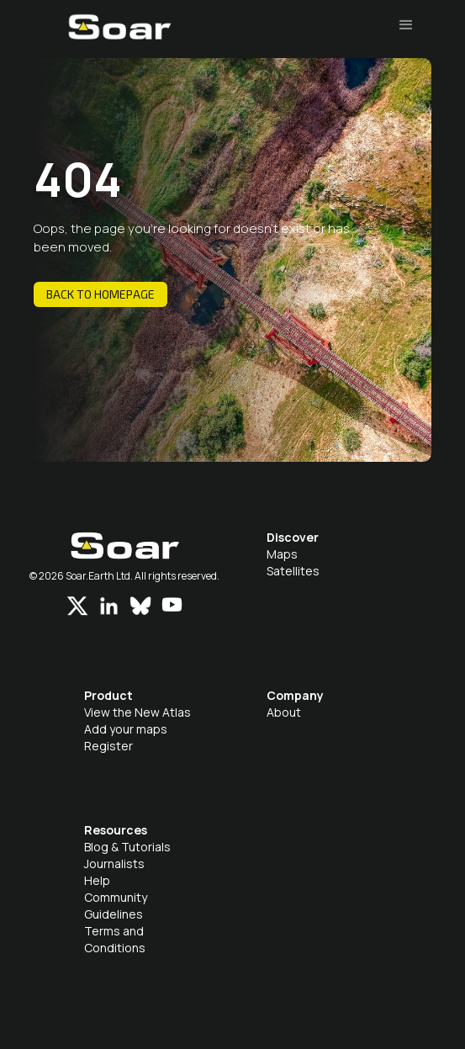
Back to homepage (100, 294)
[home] (116, 35)
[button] (406, 25)
